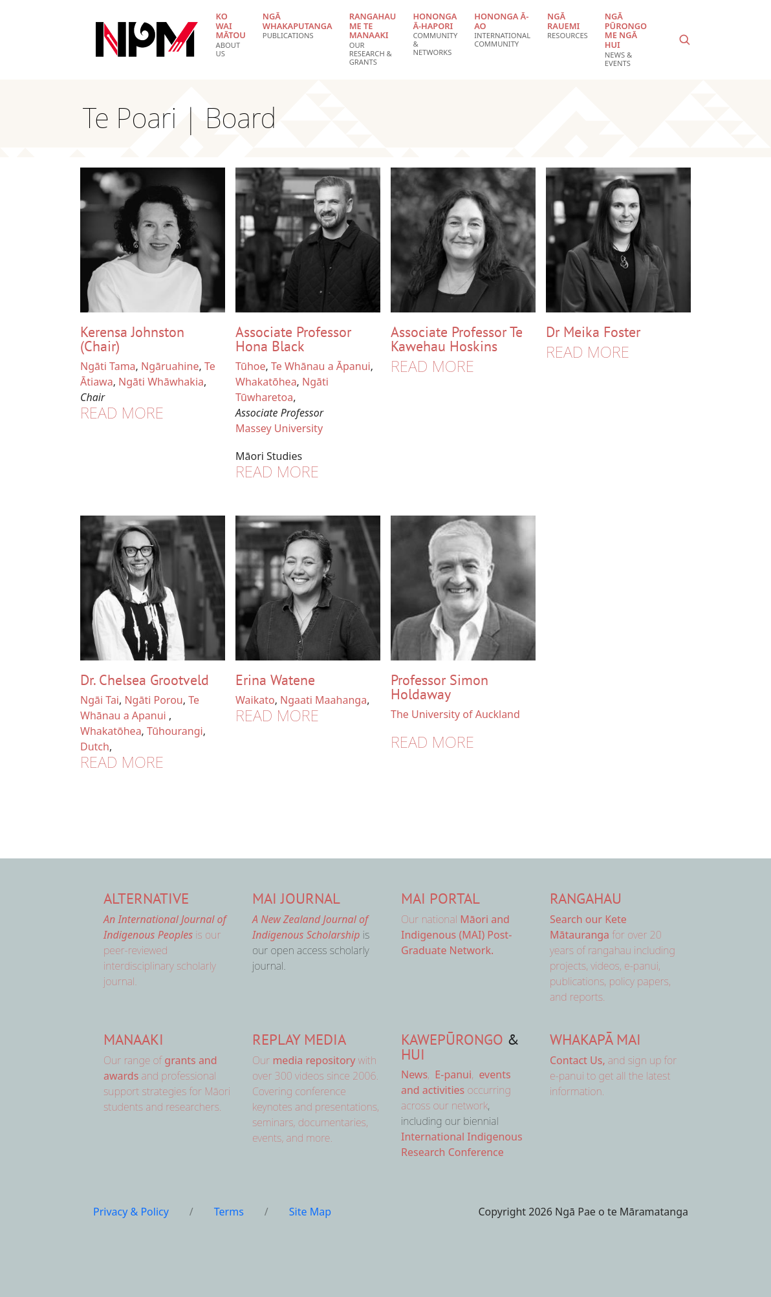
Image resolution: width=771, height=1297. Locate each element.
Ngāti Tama (108, 366)
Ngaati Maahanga (323, 700)
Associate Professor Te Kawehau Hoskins (457, 339)
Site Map (310, 1211)
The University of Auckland (455, 714)
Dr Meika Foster (593, 332)
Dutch (94, 746)
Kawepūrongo (452, 1039)
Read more (122, 412)
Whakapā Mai (595, 1039)
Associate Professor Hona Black (293, 339)
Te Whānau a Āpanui (321, 366)
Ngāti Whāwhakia (161, 382)
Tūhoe (250, 366)
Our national (456, 934)
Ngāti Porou (153, 700)
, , (438, 1074)
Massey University (279, 428)
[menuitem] (230, 35)
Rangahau (586, 898)
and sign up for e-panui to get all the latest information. (613, 1075)
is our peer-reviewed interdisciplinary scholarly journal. (164, 950)
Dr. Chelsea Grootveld (144, 680)
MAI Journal (296, 898)
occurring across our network (456, 1090)
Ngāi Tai (99, 700)
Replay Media (299, 1039)
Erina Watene (275, 680)
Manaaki (133, 1039)
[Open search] (684, 39)
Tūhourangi (175, 731)
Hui (413, 1054)
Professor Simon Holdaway (439, 687)
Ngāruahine (170, 366)
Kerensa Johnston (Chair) (132, 339)
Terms (229, 1211)
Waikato (255, 700)
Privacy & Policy (131, 1211)
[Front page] (147, 39)
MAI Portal (440, 898)
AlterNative (146, 898)
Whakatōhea (266, 382)
